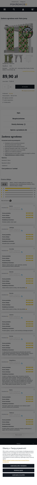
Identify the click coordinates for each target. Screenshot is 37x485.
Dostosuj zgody (18, 470)
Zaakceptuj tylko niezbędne (18, 466)
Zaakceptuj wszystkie (18, 475)
